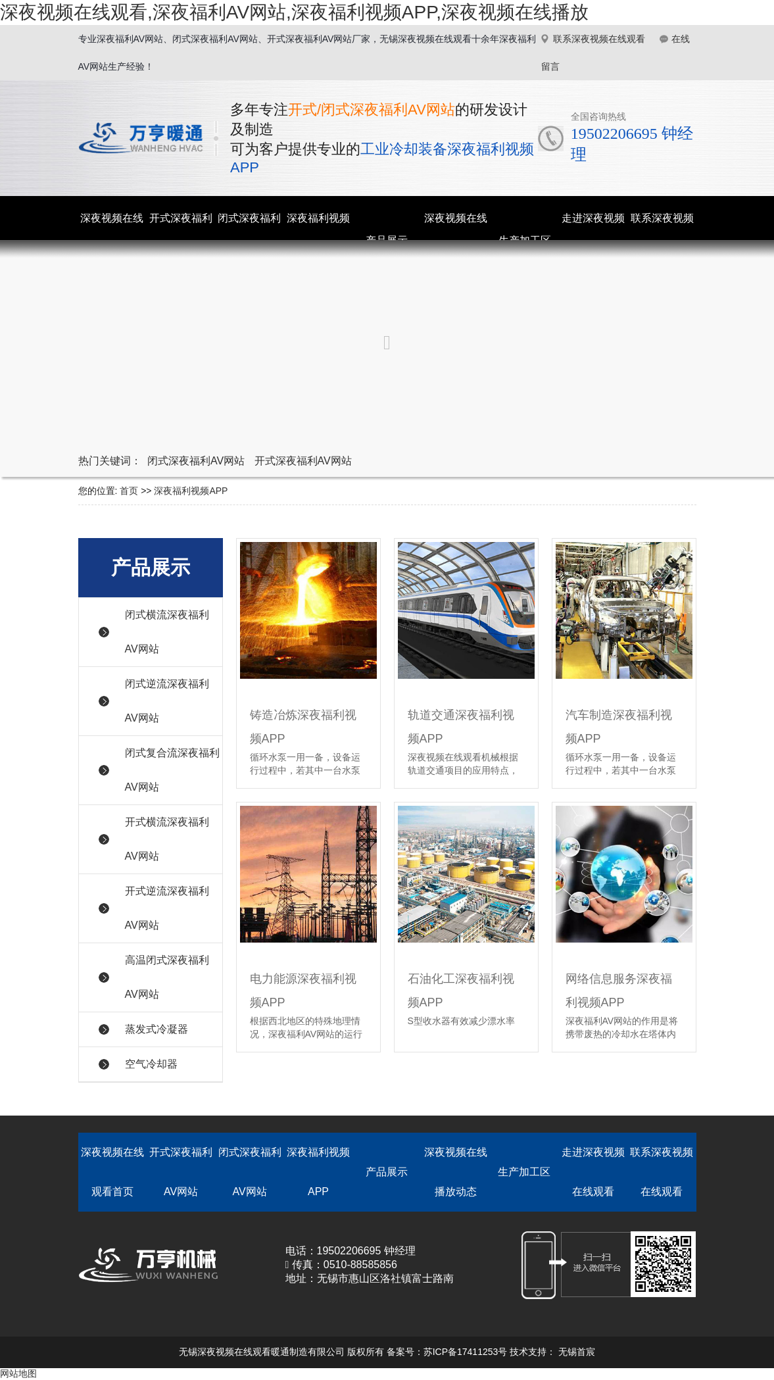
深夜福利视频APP (191, 490)
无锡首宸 (576, 1351)
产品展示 (387, 1171)
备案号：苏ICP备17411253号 (447, 1351)
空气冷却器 (151, 1064)
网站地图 (18, 1373)
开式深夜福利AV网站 (303, 460)
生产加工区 (524, 1171)
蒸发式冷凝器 (156, 1029)
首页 (129, 490)
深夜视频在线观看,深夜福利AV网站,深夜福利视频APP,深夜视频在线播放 (294, 12)
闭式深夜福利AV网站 (196, 460)
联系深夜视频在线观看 (599, 39)
